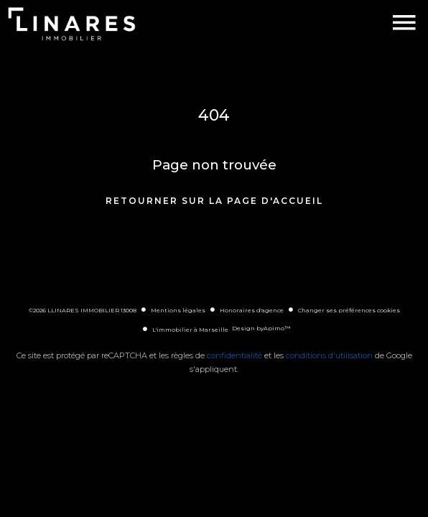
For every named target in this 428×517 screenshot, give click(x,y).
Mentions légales (178, 310)
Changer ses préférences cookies (349, 310)
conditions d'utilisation (329, 355)
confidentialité (234, 355)
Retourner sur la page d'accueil (214, 200)
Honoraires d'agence (252, 310)
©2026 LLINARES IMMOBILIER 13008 (82, 310)
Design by (261, 328)
